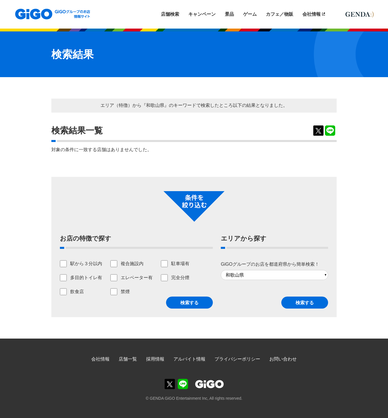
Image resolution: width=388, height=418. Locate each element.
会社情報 (311, 14)
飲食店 (77, 291)
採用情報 (155, 359)
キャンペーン (202, 14)
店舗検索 (170, 14)
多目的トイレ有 (86, 277)
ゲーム (250, 14)
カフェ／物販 (279, 14)
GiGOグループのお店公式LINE (183, 384)
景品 (229, 14)
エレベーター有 (137, 277)
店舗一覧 (128, 359)
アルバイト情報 (189, 359)
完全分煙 (180, 277)
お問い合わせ (283, 359)
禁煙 (125, 291)
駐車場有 (180, 263)
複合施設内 (132, 263)
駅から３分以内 (86, 263)
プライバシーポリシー (237, 359)
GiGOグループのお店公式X (170, 384)
